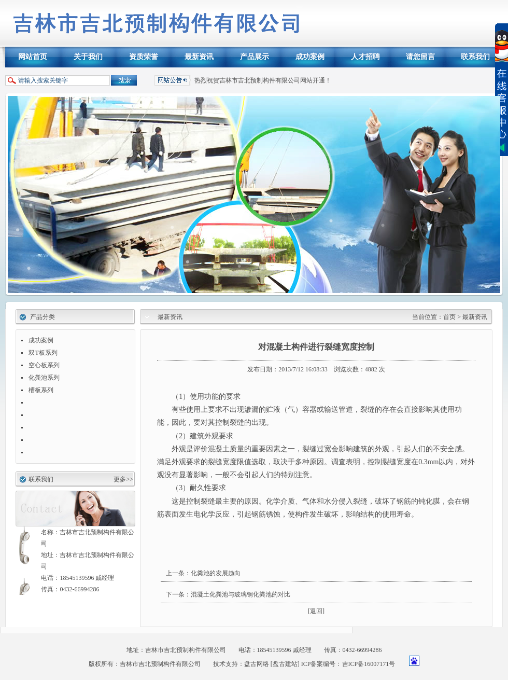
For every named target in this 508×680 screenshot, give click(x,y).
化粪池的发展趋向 (216, 573)
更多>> (123, 479)
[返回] (316, 611)
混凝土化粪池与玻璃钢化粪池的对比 (240, 594)
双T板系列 (43, 352)
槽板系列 (41, 390)
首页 (450, 317)
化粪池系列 (44, 377)
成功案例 (309, 57)
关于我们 (88, 57)
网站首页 (32, 57)
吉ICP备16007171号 (369, 664)
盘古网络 (256, 664)
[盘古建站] (285, 664)
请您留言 (420, 57)
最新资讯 (199, 57)
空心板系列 (44, 365)
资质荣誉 (143, 57)
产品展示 (254, 57)
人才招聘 (365, 57)
